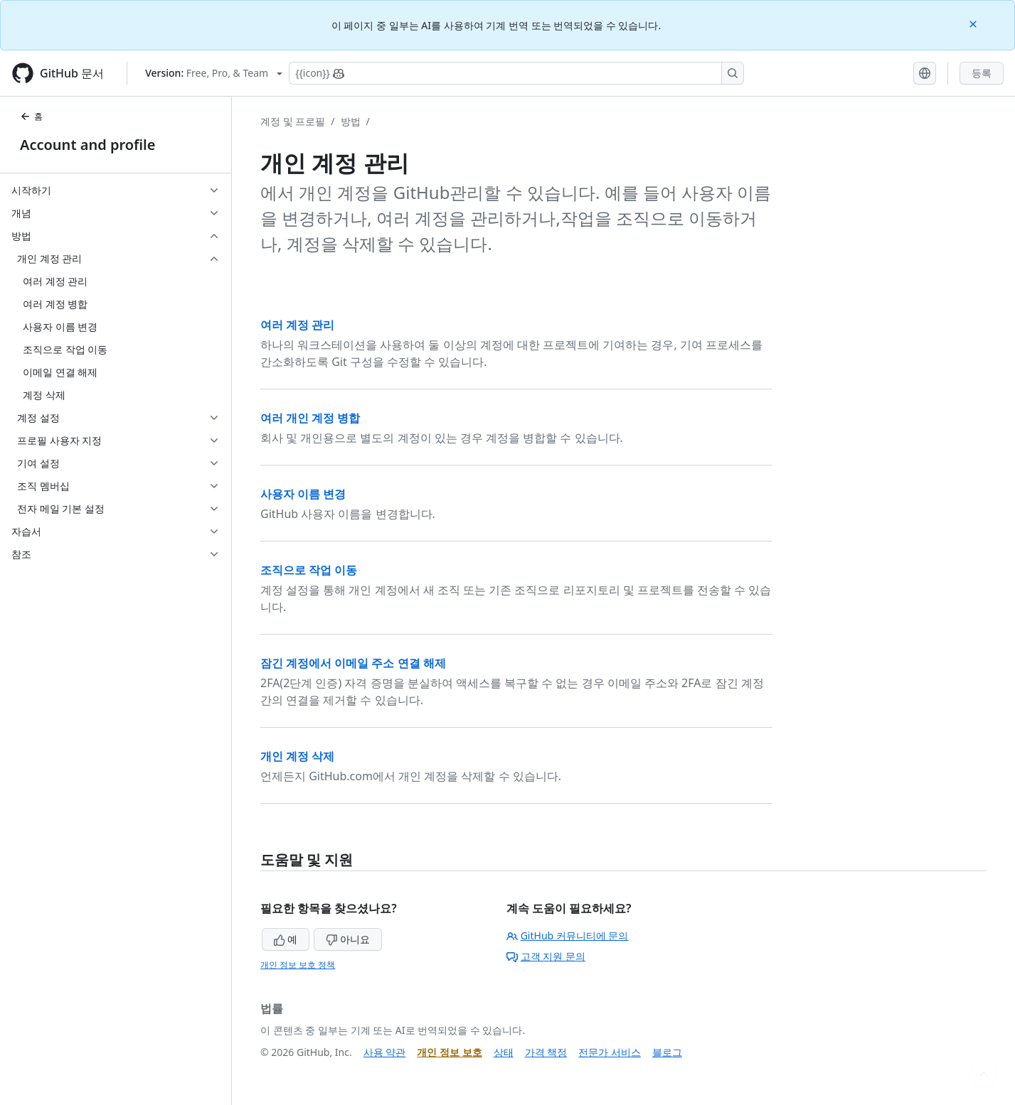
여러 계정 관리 (297, 325)
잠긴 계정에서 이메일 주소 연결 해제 (353, 663)
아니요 (348, 939)
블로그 (667, 1052)
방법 (351, 121)
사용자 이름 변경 (303, 494)
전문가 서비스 (609, 1052)
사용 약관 (384, 1052)
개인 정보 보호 (449, 1052)
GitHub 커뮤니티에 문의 (567, 935)
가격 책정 (546, 1052)
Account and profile (87, 144)
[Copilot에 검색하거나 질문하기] (516, 73)
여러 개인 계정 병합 (310, 418)
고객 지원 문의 (545, 956)
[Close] (974, 23)
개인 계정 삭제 (297, 756)
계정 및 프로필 (292, 121)
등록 (982, 73)
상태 (504, 1052)
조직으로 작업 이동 (308, 570)
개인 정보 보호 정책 (297, 965)
